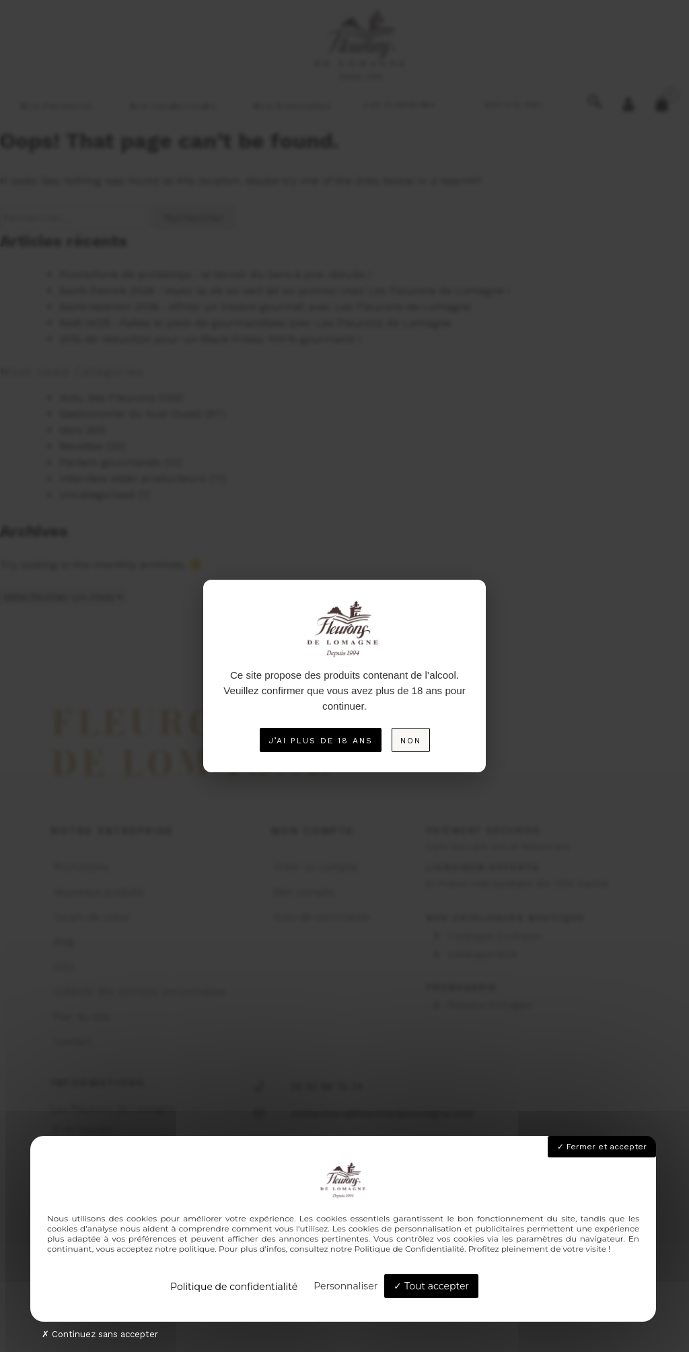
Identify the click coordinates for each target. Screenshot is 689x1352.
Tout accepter (431, 1286)
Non (410, 740)
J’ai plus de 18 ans (320, 740)
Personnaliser (345, 1286)
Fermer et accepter (602, 1146)
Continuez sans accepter (100, 1334)
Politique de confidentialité (233, 1287)
